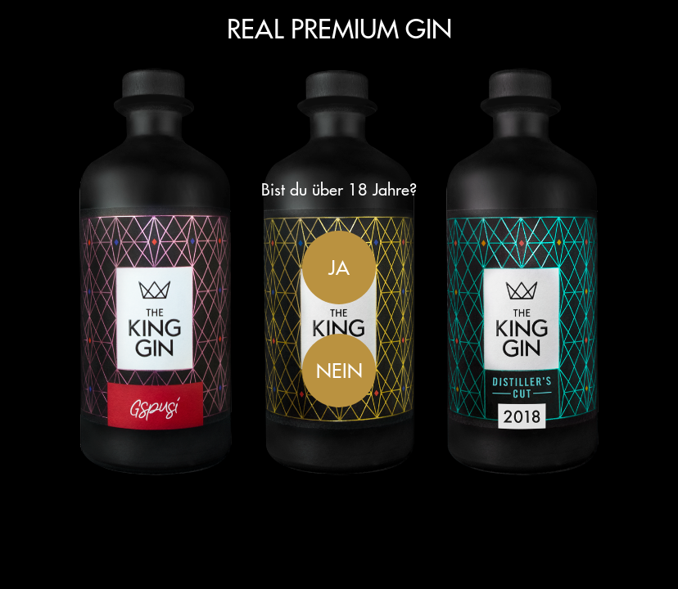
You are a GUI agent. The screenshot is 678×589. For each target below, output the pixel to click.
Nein (339, 370)
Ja (339, 267)
